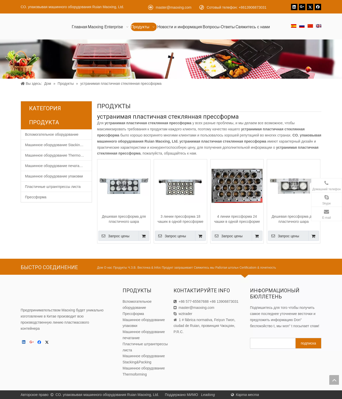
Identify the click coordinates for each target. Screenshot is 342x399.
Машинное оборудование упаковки (54, 176)
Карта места (247, 395)
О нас (108, 267)
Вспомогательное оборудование (51, 134)
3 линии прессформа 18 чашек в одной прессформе (180, 219)
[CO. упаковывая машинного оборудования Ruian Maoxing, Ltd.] (44, 294)
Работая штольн (227, 267)
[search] (271, 343)
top (334, 380)
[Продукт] (171, 59)
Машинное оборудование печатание (55, 166)
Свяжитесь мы (204, 267)
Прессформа (35, 197)
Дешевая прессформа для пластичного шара (124, 219)
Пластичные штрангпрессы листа (53, 187)
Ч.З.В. (132, 267)
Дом (100, 267)
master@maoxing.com (173, 7)
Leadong (208, 395)
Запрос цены (113, 236)
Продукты (120, 267)
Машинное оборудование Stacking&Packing (58, 145)
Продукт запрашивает (177, 267)
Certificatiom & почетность (258, 267)
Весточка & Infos (149, 267)
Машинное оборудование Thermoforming (58, 155)
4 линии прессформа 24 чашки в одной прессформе (237, 219)
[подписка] (308, 343)
